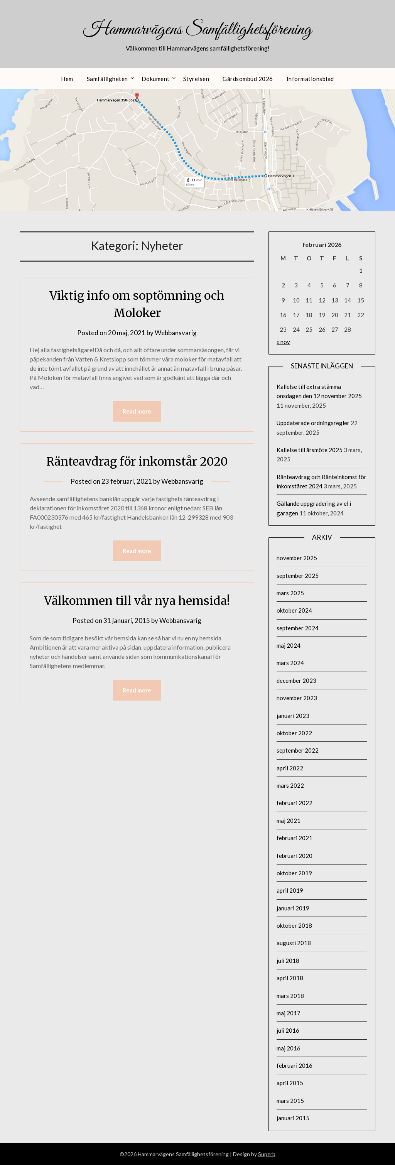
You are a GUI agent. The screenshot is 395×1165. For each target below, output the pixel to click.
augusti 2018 (294, 942)
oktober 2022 (294, 732)
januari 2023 (293, 715)
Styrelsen (196, 78)
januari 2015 (293, 1117)
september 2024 (298, 628)
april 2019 (290, 890)
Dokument (156, 78)
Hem (67, 78)
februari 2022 (294, 802)
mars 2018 (290, 995)
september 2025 (298, 575)
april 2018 (290, 977)
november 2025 (297, 557)
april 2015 (290, 1082)
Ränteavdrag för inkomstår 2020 (137, 461)
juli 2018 (288, 960)
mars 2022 (290, 785)
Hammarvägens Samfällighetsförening (197, 29)
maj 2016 (288, 1048)
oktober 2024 (294, 610)
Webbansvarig (176, 333)
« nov (283, 341)
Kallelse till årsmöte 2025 (310, 449)
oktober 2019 (294, 873)
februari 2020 (294, 855)
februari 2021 (294, 837)
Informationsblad (310, 78)
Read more (137, 411)
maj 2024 (288, 645)
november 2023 (297, 697)
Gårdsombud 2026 (248, 78)
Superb (266, 1154)
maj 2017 (288, 1013)
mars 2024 (290, 662)
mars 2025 (290, 592)
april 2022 (290, 768)
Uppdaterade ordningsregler (313, 422)
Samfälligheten (107, 78)
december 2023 (296, 680)
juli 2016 (288, 1030)
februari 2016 (294, 1065)
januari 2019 (293, 908)
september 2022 (298, 750)
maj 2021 (288, 820)
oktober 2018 (294, 925)
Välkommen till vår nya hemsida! (137, 600)
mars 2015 (290, 1100)
